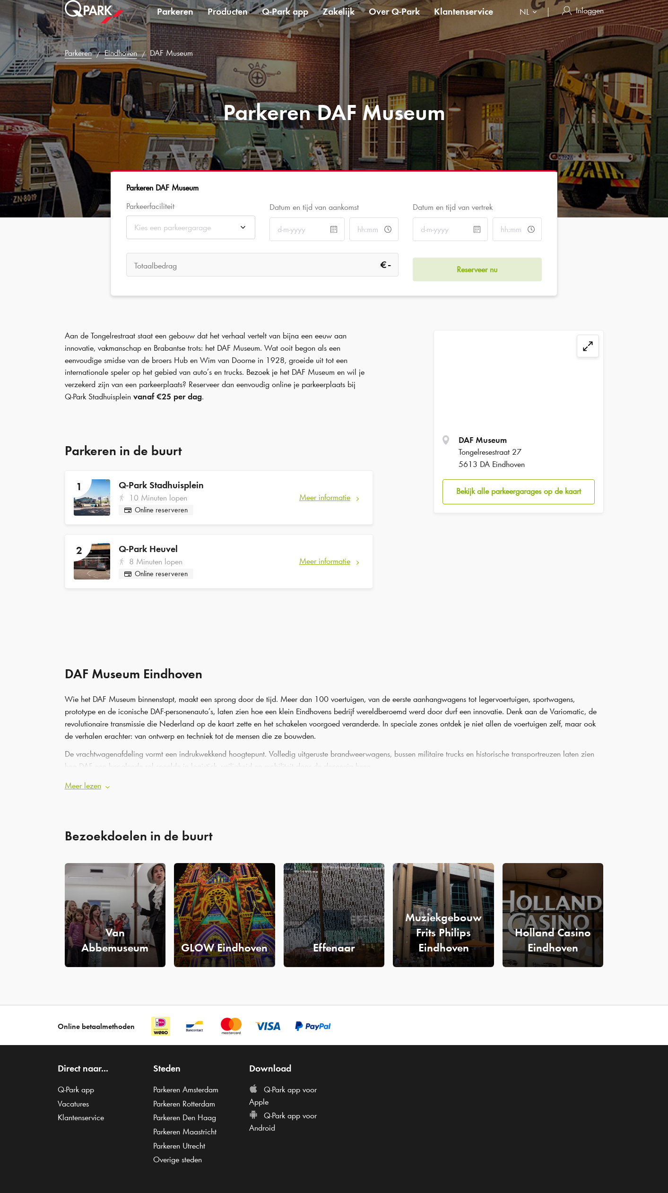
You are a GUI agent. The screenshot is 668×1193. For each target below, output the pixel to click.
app (285, 20)
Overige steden (177, 1155)
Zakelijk (338, 20)
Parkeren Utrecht (179, 1141)
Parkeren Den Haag (184, 1113)
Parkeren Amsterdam (185, 1085)
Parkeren (175, 20)
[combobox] (530, 22)
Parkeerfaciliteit (150, 206)
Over (394, 20)
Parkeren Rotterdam (184, 1099)
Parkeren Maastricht (185, 1127)
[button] (334, 782)
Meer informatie (324, 497)
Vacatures (73, 1099)
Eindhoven (120, 53)
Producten (228, 20)
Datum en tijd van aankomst (314, 207)
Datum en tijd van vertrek (453, 207)
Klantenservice (463, 20)
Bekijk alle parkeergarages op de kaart (518, 491)
